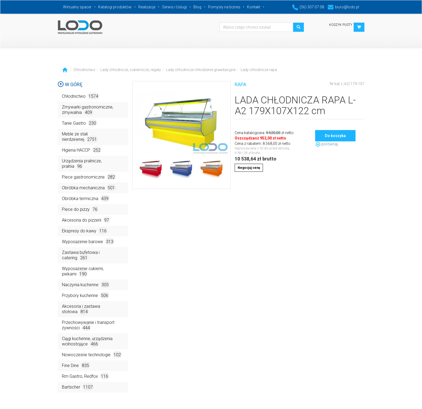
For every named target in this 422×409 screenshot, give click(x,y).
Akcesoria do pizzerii (86, 219)
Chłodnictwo (84, 70)
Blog (197, 7)
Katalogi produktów (115, 7)
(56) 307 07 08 (308, 7)
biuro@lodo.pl (343, 7)
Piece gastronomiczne (89, 176)
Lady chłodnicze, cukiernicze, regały (130, 70)
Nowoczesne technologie (92, 354)
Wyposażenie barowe (88, 241)
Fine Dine (76, 365)
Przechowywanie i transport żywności (88, 325)
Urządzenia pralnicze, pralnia (82, 163)
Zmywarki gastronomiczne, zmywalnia (87, 110)
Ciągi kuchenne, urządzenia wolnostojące (87, 341)
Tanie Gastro (79, 123)
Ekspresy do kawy (85, 230)
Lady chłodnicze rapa (259, 70)
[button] (359, 27)
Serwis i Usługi (174, 7)
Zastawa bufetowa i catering (81, 255)
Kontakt (253, 7)
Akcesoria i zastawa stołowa (81, 309)
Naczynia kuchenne (86, 284)
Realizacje (146, 7)
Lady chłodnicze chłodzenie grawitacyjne (200, 70)
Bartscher (78, 386)
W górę (70, 84)
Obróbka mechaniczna (89, 187)
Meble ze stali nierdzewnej (80, 136)
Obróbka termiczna (86, 198)
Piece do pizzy (80, 209)
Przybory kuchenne (85, 295)
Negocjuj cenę (249, 168)
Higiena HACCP (81, 149)
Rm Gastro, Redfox (85, 376)
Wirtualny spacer (77, 7)
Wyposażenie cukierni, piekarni (83, 271)
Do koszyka (335, 136)
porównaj (326, 144)
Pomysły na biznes (224, 7)
